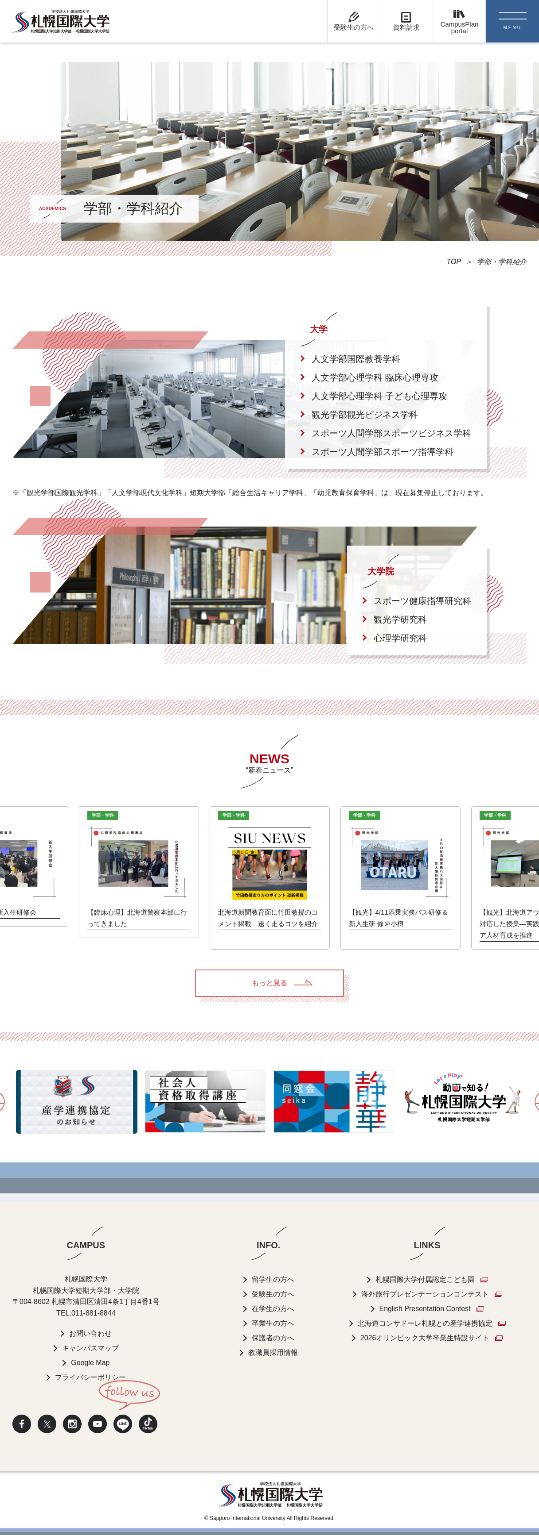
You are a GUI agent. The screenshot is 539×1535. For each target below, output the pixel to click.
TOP (453, 261)
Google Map (90, 1363)
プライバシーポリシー (90, 1377)
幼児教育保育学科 (345, 492)
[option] (270, 878)
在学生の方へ (273, 1308)
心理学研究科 (400, 638)
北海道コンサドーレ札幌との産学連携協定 (425, 1323)
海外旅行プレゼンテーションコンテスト (425, 1294)
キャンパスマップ (90, 1348)
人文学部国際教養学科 (356, 359)
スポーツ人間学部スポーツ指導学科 (382, 452)
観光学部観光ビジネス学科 (365, 414)
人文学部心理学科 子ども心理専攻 (379, 396)
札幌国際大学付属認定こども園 (425, 1279)
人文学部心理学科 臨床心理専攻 (375, 377)
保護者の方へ (273, 1338)
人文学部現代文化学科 (147, 492)
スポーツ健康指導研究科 (422, 601)
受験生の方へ (273, 1294)
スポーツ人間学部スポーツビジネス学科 (391, 433)
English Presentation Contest (424, 1308)
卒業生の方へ (273, 1323)
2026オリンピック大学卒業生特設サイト (425, 1338)
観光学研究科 (400, 619)
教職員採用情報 (273, 1352)
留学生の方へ (273, 1279)
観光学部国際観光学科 (62, 492)
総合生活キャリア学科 (267, 492)
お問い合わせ (90, 1334)
